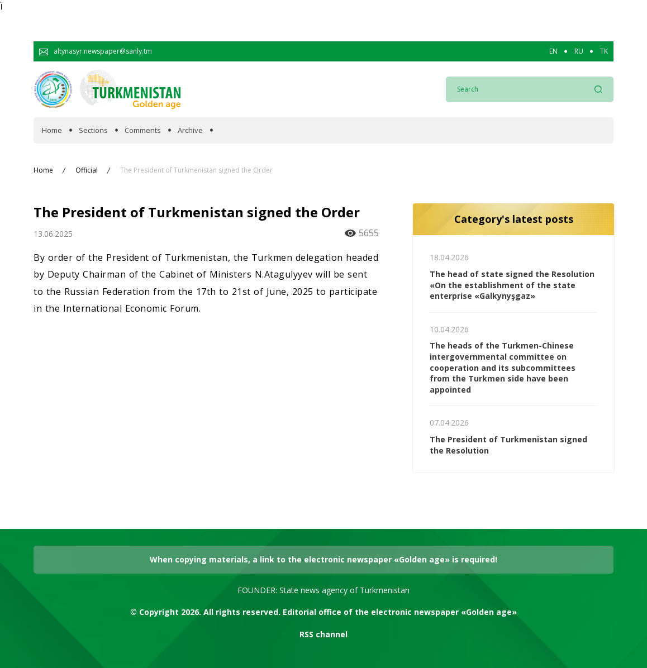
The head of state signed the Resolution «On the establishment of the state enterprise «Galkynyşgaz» (512, 285)
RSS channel (323, 634)
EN (553, 51)
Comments (143, 130)
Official (86, 170)
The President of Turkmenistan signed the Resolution (508, 445)
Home (52, 130)
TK (604, 51)
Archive (190, 130)
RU (578, 51)
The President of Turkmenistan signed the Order (196, 170)
